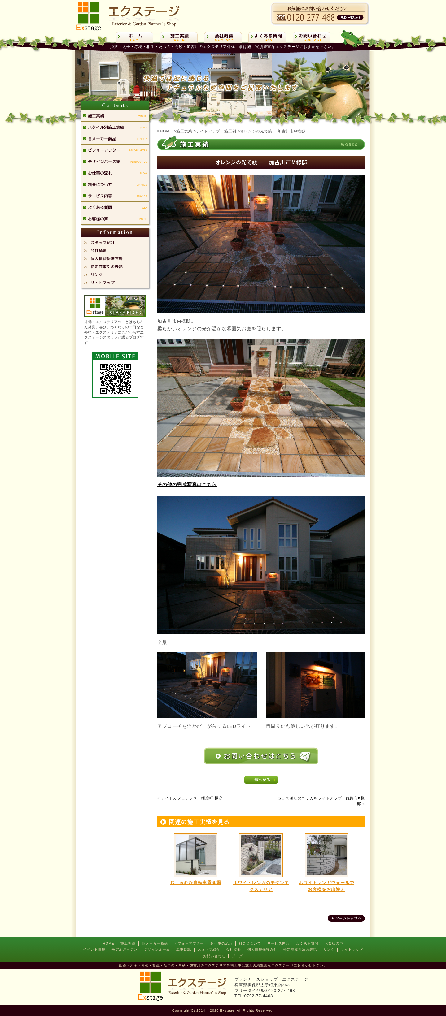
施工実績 (127, 943)
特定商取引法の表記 (300, 949)
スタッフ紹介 (209, 949)
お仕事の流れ (221, 943)
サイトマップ (352, 949)
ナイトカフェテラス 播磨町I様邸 (192, 798)
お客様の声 (334, 943)
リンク (328, 949)
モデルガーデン (125, 949)
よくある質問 (307, 943)
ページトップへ (348, 918)
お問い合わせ (214, 956)
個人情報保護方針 (262, 949)
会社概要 (233, 949)
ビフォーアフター (189, 943)
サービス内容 (278, 943)
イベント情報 (94, 949)
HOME (108, 943)
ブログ (237, 956)
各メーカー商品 (155, 943)
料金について (250, 943)
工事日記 (183, 949)
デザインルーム (157, 949)
